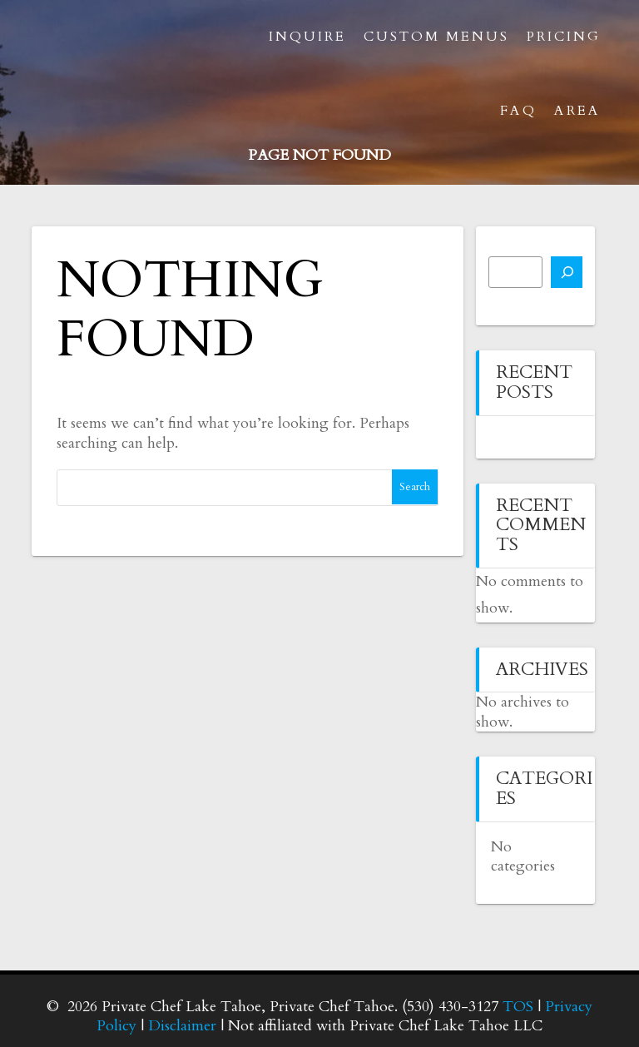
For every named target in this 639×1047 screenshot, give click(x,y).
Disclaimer (182, 1025)
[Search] (566, 272)
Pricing (564, 36)
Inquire (307, 36)
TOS (518, 1006)
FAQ (518, 111)
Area (577, 111)
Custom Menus (436, 36)
